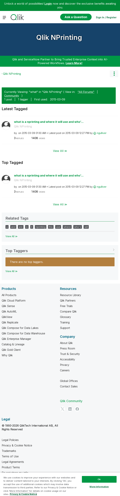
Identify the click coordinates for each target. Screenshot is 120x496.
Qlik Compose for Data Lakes (20, 328)
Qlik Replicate (10, 322)
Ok (99, 479)
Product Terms (11, 467)
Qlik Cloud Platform (13, 300)
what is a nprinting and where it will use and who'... (49, 121)
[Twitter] (62, 409)
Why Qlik (7, 355)
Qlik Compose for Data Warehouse (23, 333)
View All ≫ (60, 150)
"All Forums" (86, 92)
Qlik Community (71, 401)
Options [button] (114, 73)
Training (65, 322)
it (31, 226)
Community (11, 95)
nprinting (40, 226)
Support (65, 328)
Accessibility (67, 359)
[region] (60, 484)
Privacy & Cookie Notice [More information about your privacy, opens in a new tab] (23, 494)
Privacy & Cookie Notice (17, 445)
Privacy (64, 365)
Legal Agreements (13, 462)
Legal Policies (10, 440)
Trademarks (9, 451)
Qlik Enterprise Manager (16, 339)
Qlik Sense (8, 306)
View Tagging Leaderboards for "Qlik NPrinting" (60, 249)
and (13, 226)
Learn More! (74, 63)
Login (48, 3)
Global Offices (69, 381)
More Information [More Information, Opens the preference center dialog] (99, 486)
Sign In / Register (106, 17)
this (51, 226)
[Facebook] (77, 409)
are (21, 226)
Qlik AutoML (9, 311)
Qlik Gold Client (11, 349)
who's (77, 226)
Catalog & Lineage (13, 344)
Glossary (65, 317)
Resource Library (70, 295)
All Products (9, 295)
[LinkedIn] (69, 409)
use (58, 226)
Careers (65, 370)
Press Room (67, 348)
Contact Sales (69, 386)
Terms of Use (10, 456)
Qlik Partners (68, 300)
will (86, 226)
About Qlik (66, 343)
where (67, 226)
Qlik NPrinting (59, 37)
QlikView (7, 317)
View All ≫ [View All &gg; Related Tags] (11, 236)
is (27, 226)
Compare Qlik (68, 311)
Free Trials (66, 306)
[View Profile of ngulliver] (101, 133)
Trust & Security (70, 354)
